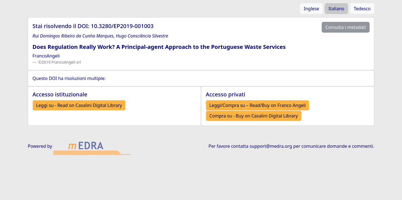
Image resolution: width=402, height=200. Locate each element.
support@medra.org (271, 146)
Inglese (311, 9)
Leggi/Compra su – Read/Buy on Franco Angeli (257, 105)
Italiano (336, 9)
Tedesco (362, 9)
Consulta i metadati (345, 27)
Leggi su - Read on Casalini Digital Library (79, 105)
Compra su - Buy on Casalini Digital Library (253, 116)
